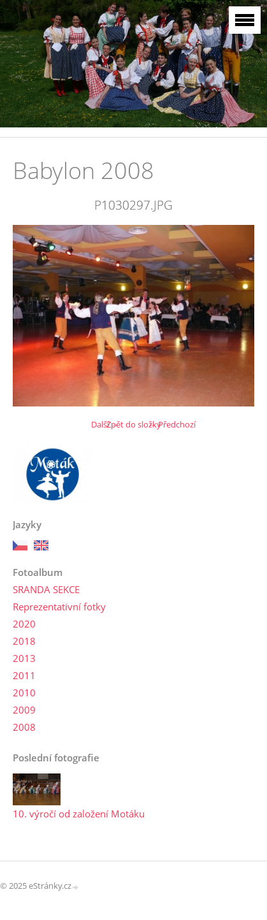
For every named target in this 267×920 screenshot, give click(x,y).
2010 (24, 692)
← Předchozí (172, 424)
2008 (24, 727)
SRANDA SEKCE (46, 589)
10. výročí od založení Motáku (79, 813)
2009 (24, 709)
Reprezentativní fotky (59, 606)
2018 (24, 641)
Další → (105, 424)
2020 (24, 623)
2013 (24, 658)
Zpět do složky (133, 424)
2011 (24, 675)
